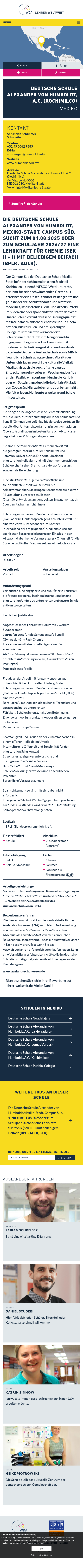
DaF (7, 519)
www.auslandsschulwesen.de (24, 971)
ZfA (35, 925)
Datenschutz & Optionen (41, 1555)
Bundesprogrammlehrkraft (33, 826)
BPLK (9, 826)
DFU (74, 519)
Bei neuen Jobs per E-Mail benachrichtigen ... (38, 1151)
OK (41, 1549)
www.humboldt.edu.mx (23, 163)
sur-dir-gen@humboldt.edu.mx (28, 154)
